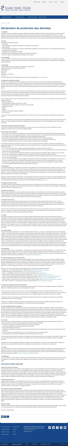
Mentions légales (4, 444)
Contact (50, 1)
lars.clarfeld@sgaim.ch (44, 77)
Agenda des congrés (32, 17)
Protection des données (18, 444)
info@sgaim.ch (4, 75)
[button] (2, 417)
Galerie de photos (42, 17)
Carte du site (36, 444)
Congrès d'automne (20, 17)
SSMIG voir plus (36, 1)
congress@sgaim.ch (28, 431)
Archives (55, 1)
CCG (28, 444)
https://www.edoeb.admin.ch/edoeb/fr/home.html (28, 353)
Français (62, 1)
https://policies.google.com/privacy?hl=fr (33, 254)
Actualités (44, 1)
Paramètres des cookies (48, 444)
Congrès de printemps (6, 17)
